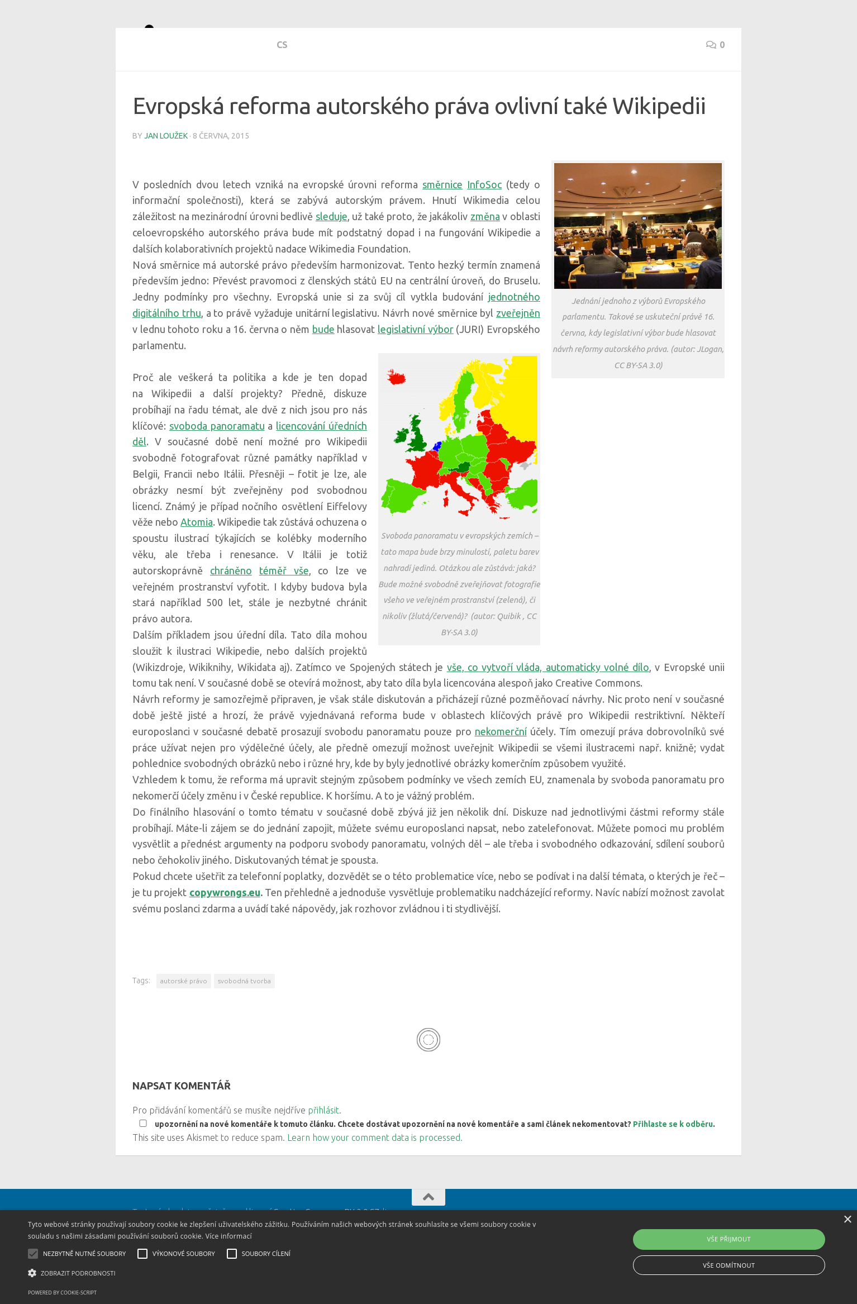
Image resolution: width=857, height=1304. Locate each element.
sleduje (331, 256)
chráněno (231, 610)
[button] (288, 1273)
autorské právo (183, 1021)
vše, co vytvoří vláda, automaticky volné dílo (548, 707)
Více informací (229, 1236)
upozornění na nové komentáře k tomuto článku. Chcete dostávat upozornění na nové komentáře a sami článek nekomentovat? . (425, 1164)
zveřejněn (518, 353)
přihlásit (323, 1150)
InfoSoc (484, 224)
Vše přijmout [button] (729, 1239)
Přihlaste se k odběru (673, 1164)
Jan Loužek (166, 176)
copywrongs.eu (224, 932)
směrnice (442, 224)
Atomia (196, 562)
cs (138, 95)
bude (323, 369)
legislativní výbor (416, 369)
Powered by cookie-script (62, 1292)
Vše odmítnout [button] (729, 1265)
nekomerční (501, 771)
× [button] (847, 1220)
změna (485, 256)
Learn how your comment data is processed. (375, 1178)
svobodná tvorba (244, 1021)
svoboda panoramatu (217, 466)
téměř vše (284, 610)
